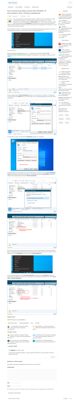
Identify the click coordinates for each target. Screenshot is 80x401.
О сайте (65, 398)
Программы (19, 7)
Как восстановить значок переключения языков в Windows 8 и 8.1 (65, 51)
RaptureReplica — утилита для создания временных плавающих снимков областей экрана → (44, 327)
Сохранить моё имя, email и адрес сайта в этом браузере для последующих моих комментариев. (31, 389)
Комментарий (11, 367)
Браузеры (61, 119)
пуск (32, 323)
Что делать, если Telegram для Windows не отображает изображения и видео (65, 62)
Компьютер (35, 7)
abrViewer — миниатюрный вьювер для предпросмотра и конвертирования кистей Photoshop (65, 29)
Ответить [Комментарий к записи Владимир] (53, 357)
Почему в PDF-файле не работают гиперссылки (64, 36)
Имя (8, 382)
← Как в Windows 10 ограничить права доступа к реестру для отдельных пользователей (17, 327)
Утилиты (68, 119)
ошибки (61, 122)
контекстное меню (12, 323)
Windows (10, 7)
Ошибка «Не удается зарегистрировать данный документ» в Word (64, 73)
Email (9, 386)
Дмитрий (15, 16)
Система (69, 7)
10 (20, 16)
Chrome (67, 122)
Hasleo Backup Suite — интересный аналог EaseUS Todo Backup (65, 94)
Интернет (27, 7)
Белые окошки (13, 3)
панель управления (24, 323)
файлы (67, 115)
